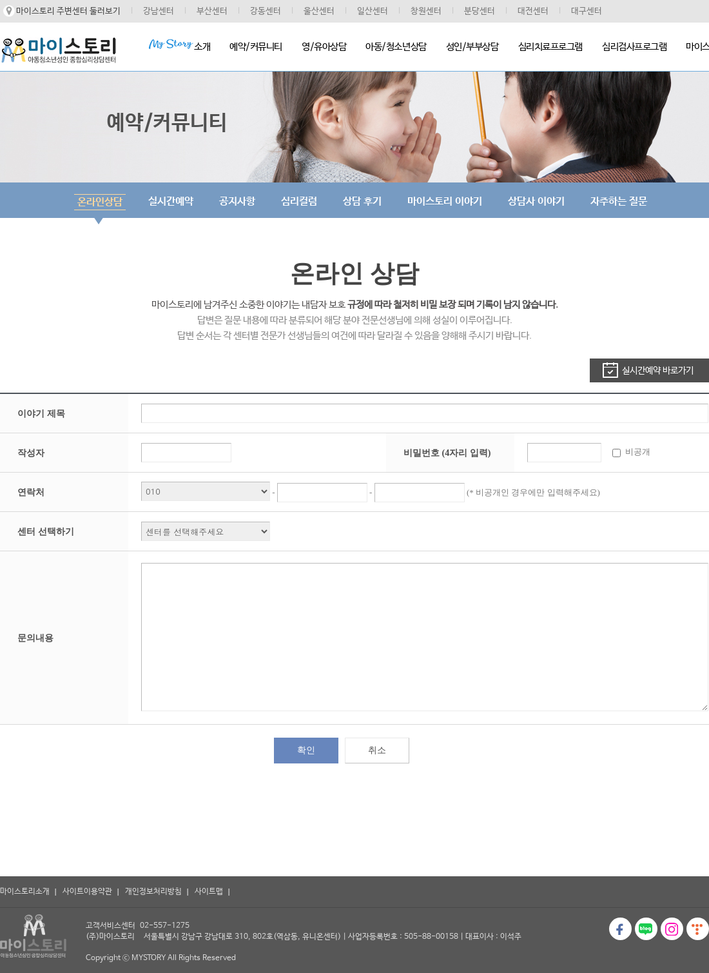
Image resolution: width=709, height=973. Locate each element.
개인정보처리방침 (153, 891)
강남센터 (158, 11)
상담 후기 (362, 201)
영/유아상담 (324, 46)
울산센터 (319, 11)
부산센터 (212, 11)
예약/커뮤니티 (255, 46)
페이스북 (620, 929)
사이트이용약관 (87, 891)
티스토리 (697, 929)
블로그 (646, 929)
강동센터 (265, 11)
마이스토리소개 (25, 891)
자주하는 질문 (618, 201)
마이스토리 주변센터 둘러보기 (68, 11)
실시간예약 (170, 201)
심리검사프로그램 (634, 46)
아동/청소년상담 (395, 46)
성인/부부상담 (472, 46)
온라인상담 (99, 202)
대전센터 (533, 11)
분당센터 (479, 11)
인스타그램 (672, 929)
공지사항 (237, 201)
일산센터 (372, 11)
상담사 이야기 (536, 201)
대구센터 (586, 11)
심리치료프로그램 (550, 46)
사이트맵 (209, 891)
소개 (179, 45)
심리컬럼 (299, 201)
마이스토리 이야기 (444, 201)
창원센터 (426, 11)
